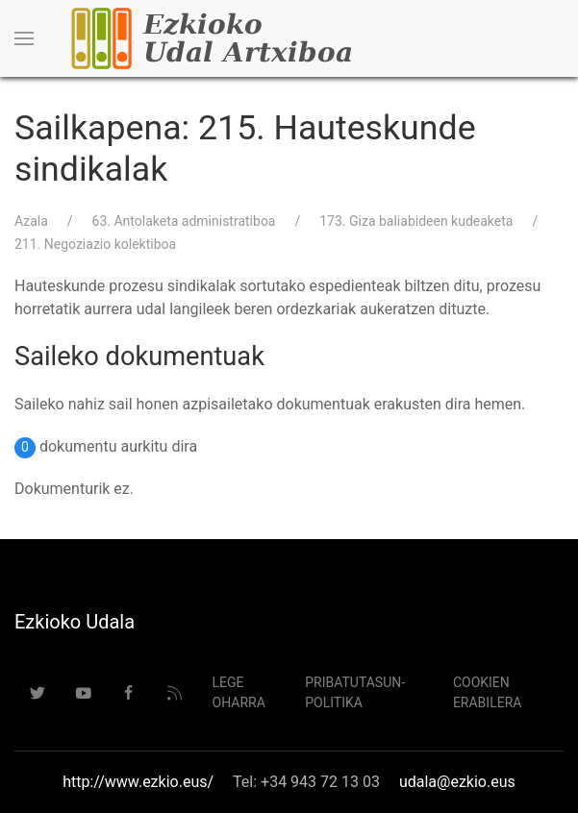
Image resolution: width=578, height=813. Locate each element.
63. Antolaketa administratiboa (184, 221)
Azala (31, 221)
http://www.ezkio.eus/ (138, 782)
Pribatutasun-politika (355, 692)
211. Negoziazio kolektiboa (95, 244)
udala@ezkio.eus (457, 782)
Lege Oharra (239, 692)
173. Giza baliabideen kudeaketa (416, 221)
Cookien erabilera (487, 692)
